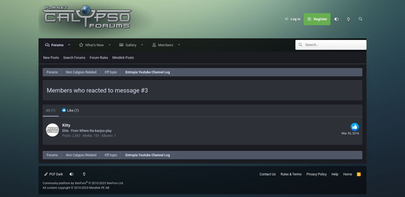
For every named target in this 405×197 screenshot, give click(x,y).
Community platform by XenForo (83, 183)
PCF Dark (53, 174)
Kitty (66, 125)
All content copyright (76, 188)
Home (347, 174)
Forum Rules (99, 58)
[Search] (360, 19)
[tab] (70, 111)
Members (167, 45)
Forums (59, 45)
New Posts (51, 58)
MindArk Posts (123, 58)
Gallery (132, 45)
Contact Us (268, 174)
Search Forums (74, 58)
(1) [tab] (50, 111)
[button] (71, 45)
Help (334, 174)
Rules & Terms (291, 174)
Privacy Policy (316, 174)
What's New (96, 45)
